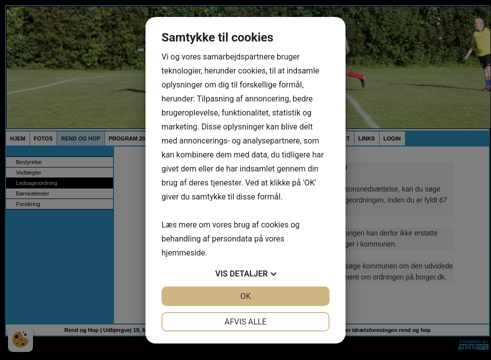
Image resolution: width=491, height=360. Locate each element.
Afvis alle (245, 321)
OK (245, 296)
